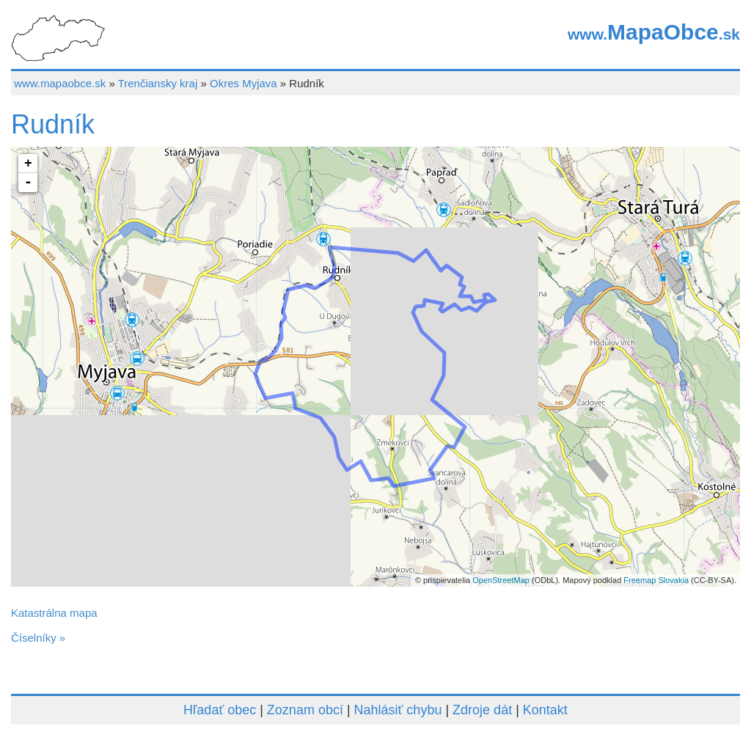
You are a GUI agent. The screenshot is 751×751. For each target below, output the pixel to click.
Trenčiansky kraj (158, 83)
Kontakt (545, 710)
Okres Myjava (243, 83)
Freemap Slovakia (656, 580)
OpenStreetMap (501, 580)
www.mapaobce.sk (60, 83)
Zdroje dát (482, 710)
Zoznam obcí (305, 710)
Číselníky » (38, 637)
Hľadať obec (219, 710)
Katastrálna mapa (54, 613)
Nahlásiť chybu (398, 710)
